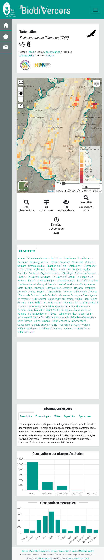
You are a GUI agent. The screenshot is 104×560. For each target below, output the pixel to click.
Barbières (56, 258)
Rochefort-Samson (58, 295)
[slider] (64, 183)
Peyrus (41, 291)
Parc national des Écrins (78, 558)
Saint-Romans (42, 321)
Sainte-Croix (82, 298)
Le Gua (94, 280)
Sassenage (24, 324)
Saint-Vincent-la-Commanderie (69, 321)
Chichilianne (75, 265)
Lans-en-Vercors (66, 280)
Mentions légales (86, 551)
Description (26, 416)
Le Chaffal (82, 280)
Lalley (31, 280)
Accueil (25, 551)
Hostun (21, 276)
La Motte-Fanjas (46, 280)
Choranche (90, 265)
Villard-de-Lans (26, 332)
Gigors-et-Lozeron (50, 273)
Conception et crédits (68, 551)
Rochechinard (38, 295)
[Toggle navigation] (95, 10)
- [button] (21, 99)
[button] (20, 94)
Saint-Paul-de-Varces (52, 317)
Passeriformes (52, 51)
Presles (93, 291)
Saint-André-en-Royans (61, 298)
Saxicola (50, 55)
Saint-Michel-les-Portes (71, 313)
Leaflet (51, 191)
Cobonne (39, 269)
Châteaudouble (36, 265)
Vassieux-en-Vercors (50, 328)
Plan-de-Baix (54, 291)
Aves (31, 51)
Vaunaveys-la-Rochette (77, 328)
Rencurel (24, 295)
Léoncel (50, 284)
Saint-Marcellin (36, 310)
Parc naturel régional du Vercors (43, 551)
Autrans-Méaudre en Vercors (33, 258)
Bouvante (65, 262)
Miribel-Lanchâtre (34, 288)
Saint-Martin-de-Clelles (59, 310)
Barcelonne (70, 258)
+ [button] (21, 89)
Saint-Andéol (39, 298)
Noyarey (78, 288)
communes (27, 250)
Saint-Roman (25, 321)
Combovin (51, 269)
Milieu (57, 416)
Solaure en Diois (41, 324)
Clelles (28, 269)
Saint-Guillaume (37, 302)
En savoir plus (43, 416)
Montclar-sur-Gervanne (59, 288)
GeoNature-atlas (45, 558)
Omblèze (90, 288)
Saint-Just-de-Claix (58, 306)
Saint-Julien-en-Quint (86, 302)
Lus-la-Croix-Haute (67, 284)
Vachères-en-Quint (69, 324)
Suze (54, 324)
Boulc (54, 262)
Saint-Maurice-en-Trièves (42, 313)
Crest (62, 269)
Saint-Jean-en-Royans (60, 302)
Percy (32, 291)
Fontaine (33, 273)
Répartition (69, 416)
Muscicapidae (26, 55)
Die (69, 269)
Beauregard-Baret (39, 262)
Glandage (67, 273)
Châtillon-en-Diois (56, 265)
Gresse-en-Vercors (85, 273)
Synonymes (85, 416)
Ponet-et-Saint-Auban (75, 291)
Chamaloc (77, 262)
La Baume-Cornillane (39, 276)
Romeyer (76, 295)
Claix (20, 269)
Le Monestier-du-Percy (31, 284)
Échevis (77, 269)
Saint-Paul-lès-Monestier (80, 317)
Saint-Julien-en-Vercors (32, 306)
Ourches (22, 291)
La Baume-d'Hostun (64, 276)
